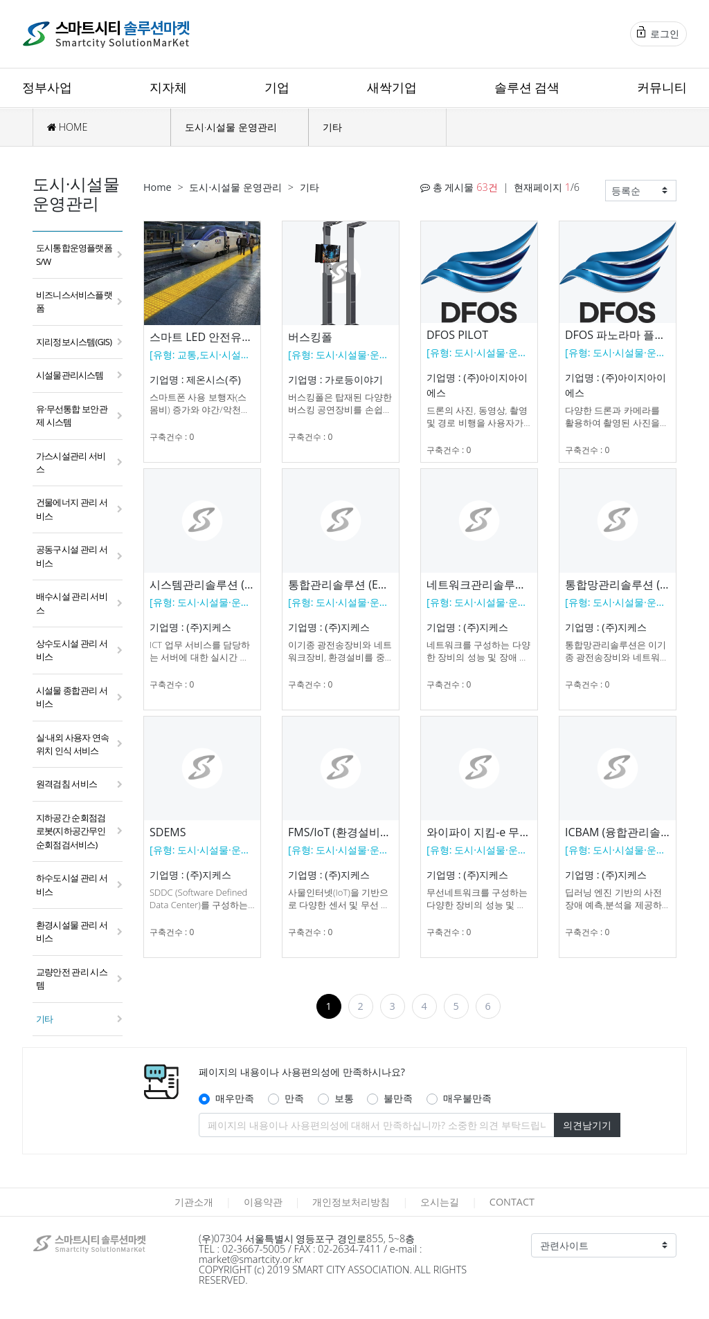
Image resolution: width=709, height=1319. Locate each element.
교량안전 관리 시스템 (71, 978)
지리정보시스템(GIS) (73, 341)
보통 (344, 1098)
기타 (332, 126)
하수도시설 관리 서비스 (71, 884)
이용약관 (263, 1201)
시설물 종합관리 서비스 (71, 697)
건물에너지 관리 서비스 (71, 509)
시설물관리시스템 (70, 375)
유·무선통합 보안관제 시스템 (71, 415)
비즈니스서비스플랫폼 (74, 301)
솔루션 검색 (527, 87)
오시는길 (439, 1201)
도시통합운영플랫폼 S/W (74, 254)
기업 (276, 87)
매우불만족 (467, 1098)
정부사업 (47, 87)
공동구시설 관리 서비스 (71, 556)
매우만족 (234, 1098)
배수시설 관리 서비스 (71, 603)
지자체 (168, 87)
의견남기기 (587, 1125)
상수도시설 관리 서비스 (71, 650)
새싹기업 (392, 87)
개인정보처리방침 (351, 1201)
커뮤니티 (662, 87)
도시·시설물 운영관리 (231, 126)
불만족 (398, 1098)
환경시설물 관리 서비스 (71, 931)
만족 (294, 1098)
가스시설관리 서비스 (70, 462)
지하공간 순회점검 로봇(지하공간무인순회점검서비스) (71, 831)
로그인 (658, 33)
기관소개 (193, 1201)
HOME (67, 126)
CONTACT (512, 1201)
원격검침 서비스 (66, 783)
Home (157, 187)
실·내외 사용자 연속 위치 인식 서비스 (72, 744)
